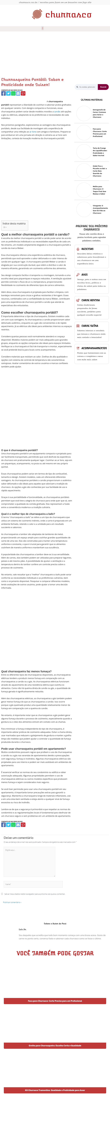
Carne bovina (90, 300)
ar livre (33, 131)
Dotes (93, 1119)
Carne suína (89, 325)
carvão (57, 111)
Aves (84, 274)
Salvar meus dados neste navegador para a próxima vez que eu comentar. (34, 894)
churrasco (68, 14)
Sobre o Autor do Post (55, 923)
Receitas (87, 249)
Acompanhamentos (94, 348)
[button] (42, 28)
